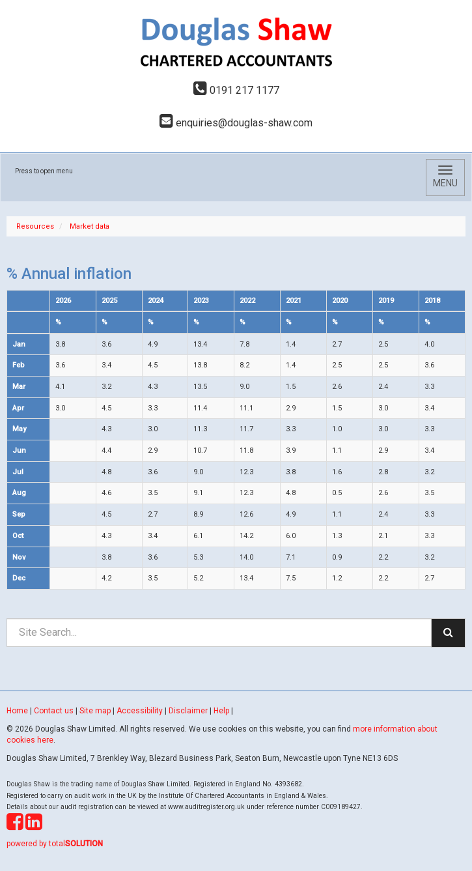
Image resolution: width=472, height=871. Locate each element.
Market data (89, 226)
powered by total (55, 843)
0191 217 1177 (236, 90)
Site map (95, 710)
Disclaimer (188, 710)
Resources (35, 226)
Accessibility (140, 710)
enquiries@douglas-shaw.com (236, 123)
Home (17, 710)
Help (221, 710)
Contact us (54, 710)
